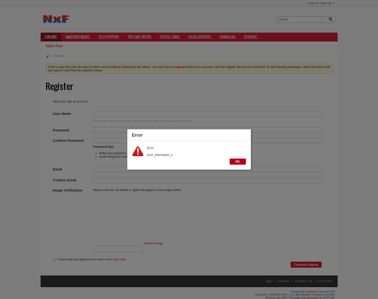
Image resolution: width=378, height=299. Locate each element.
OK (237, 161)
